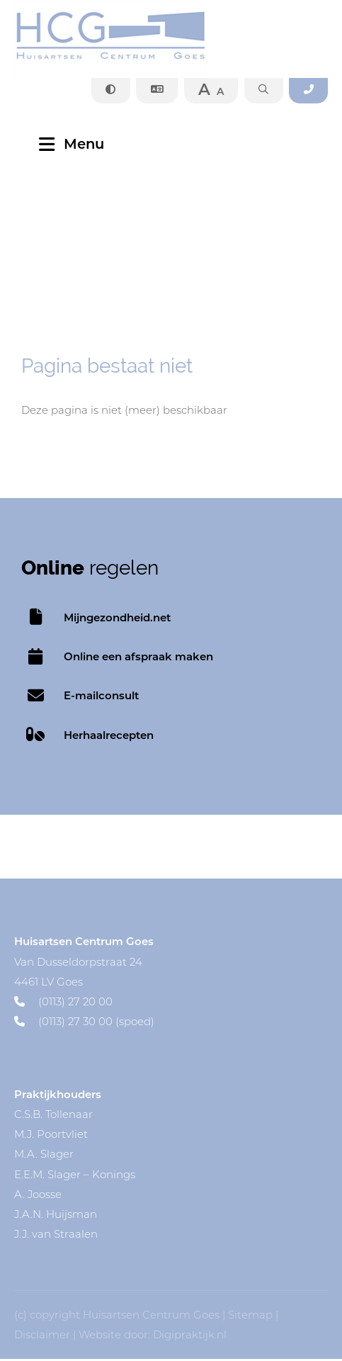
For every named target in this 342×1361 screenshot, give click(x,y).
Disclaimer (42, 1336)
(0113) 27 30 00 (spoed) (84, 1023)
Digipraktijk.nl (190, 1336)
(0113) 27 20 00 (63, 1003)
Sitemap (250, 1316)
